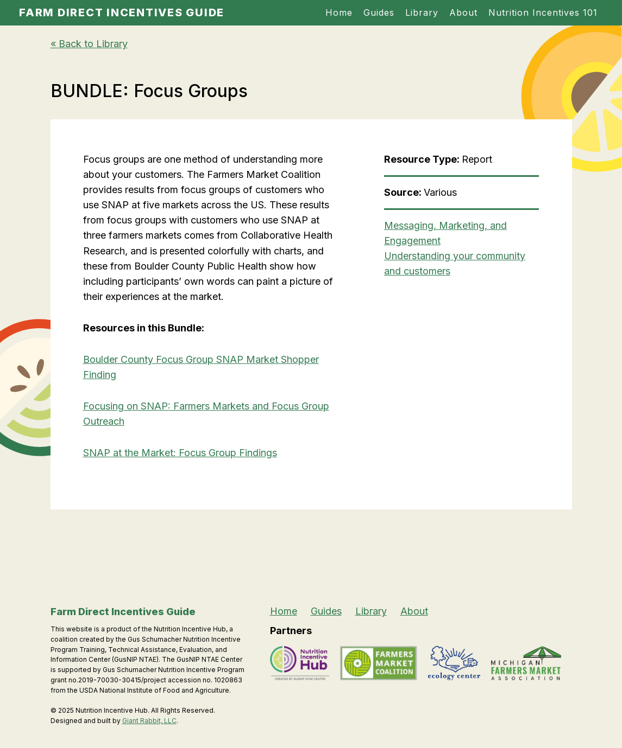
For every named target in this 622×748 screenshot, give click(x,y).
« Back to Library (89, 43)
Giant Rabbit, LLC (149, 721)
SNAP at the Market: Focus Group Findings (180, 452)
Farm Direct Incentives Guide (121, 12)
